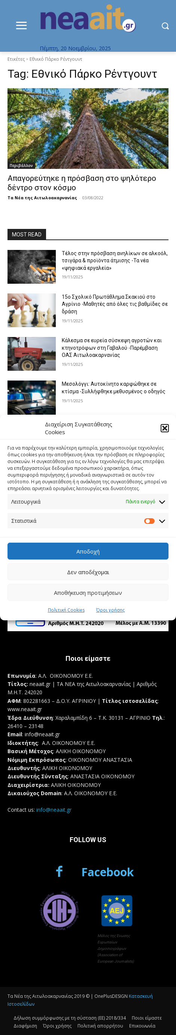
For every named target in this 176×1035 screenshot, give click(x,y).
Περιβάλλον (21, 165)
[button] (165, 428)
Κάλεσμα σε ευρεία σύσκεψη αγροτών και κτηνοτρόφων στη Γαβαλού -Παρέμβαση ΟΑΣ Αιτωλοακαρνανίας (112, 347)
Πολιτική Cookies (66, 610)
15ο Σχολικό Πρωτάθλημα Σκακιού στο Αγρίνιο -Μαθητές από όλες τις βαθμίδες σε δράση (115, 304)
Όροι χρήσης (110, 610)
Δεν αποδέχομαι (88, 572)
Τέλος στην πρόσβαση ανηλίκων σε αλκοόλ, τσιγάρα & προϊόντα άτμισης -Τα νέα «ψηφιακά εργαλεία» (115, 260)
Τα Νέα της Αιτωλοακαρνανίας (42, 197)
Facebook (107, 872)
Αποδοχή (88, 551)
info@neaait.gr (54, 809)
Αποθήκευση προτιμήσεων (88, 592)
